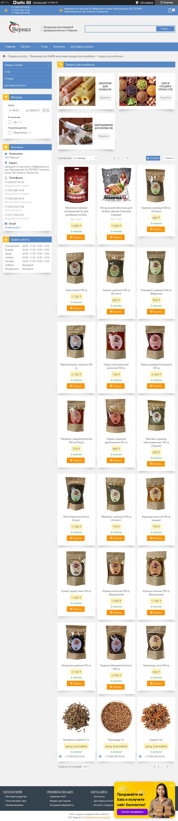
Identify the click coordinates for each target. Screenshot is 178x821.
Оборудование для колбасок (103, 127)
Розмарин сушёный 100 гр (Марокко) (156, 291)
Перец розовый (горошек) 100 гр (156, 366)
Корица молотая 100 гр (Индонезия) (116, 592)
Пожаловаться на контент (97, 817)
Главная (10, 46)
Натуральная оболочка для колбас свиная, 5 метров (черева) (116, 211)
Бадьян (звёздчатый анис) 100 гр (116, 667)
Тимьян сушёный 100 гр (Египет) (116, 291)
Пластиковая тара (16, 800)
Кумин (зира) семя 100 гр (76, 590)
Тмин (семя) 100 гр (76, 290)
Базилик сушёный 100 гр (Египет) (156, 209)
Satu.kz (105, 814)
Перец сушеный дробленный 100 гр (116, 440)
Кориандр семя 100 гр (156, 665)
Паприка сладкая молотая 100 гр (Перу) (76, 440)
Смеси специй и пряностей (165, 86)
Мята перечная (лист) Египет (76, 518)
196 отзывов (146, 2)
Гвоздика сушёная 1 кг (76, 739)
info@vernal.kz (12, 227)
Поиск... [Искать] (165, 28)
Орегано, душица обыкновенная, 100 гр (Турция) (156, 442)
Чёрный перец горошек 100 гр (76, 366)
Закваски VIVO (58, 796)
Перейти (105, 97)
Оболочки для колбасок (105, 86)
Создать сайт (40, 2)
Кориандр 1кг (116, 739)
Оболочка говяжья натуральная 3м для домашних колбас (76, 211)
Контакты (59, 46)
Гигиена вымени (14, 805)
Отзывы (9, 78)
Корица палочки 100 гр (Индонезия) (156, 592)
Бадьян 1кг (156, 739)
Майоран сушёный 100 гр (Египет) (116, 518)
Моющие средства (16, 796)
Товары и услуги (17, 56)
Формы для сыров (60, 800)
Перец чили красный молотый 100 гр (116, 366)
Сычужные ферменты (62, 805)
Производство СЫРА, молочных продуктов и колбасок (62, 56)
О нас (44, 46)
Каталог (26, 46)
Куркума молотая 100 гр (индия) (156, 518)
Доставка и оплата (82, 46)
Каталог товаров (103, 805)
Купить (77, 237)
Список (170, 158)
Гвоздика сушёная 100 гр (76, 665)
